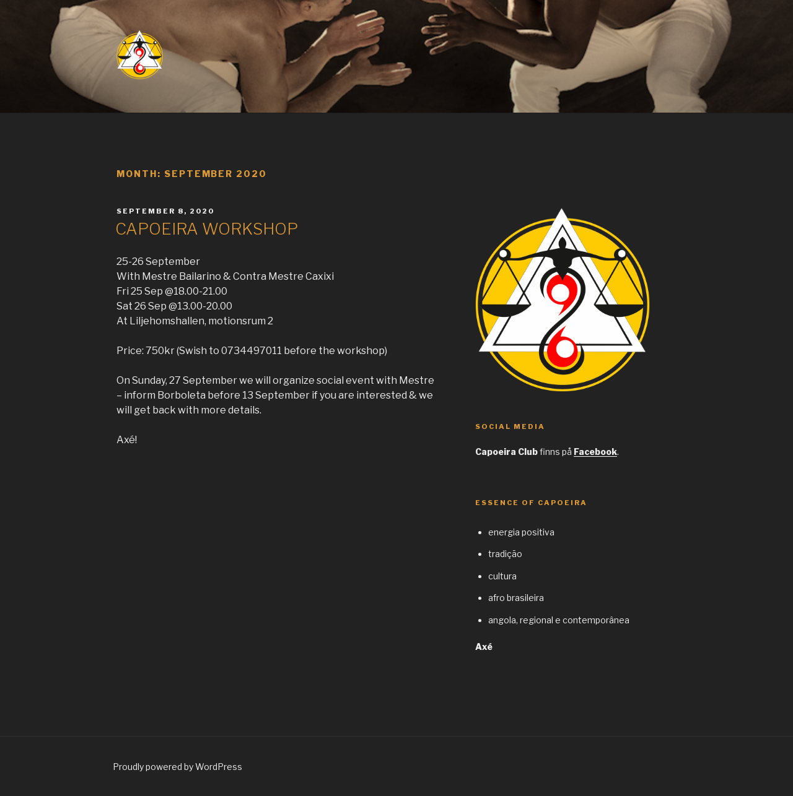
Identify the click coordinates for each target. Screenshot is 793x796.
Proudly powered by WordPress (177, 766)
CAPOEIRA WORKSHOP (206, 228)
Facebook (595, 451)
